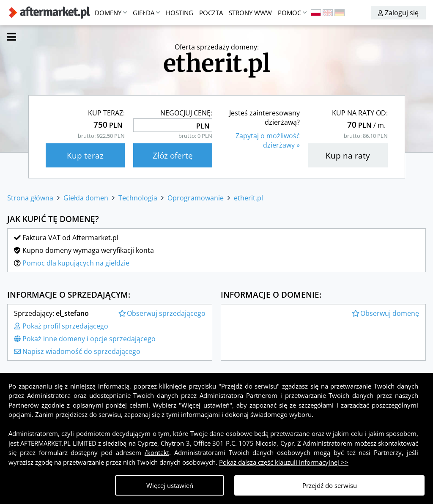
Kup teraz (85, 155)
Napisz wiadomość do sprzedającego (77, 351)
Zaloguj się (398, 12)
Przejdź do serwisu (329, 485)
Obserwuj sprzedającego (162, 313)
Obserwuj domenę (385, 313)
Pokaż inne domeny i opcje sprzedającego (85, 338)
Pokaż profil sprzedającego (61, 326)
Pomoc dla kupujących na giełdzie (75, 263)
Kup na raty (348, 155)
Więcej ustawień (169, 485)
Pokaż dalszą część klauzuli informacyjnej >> (283, 462)
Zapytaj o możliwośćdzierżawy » (268, 140)
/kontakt (157, 452)
